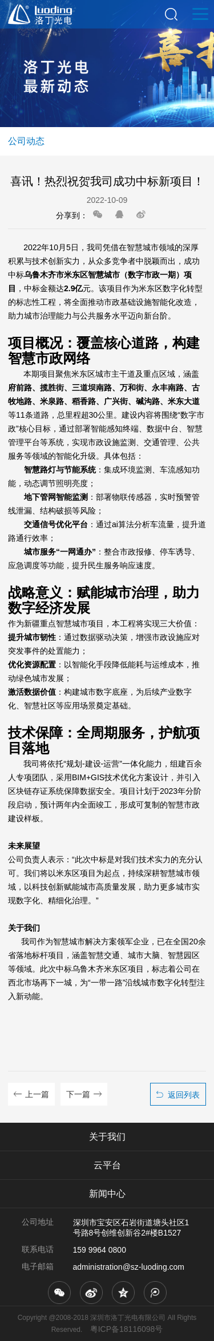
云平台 (107, 1165)
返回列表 (184, 1094)
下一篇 (78, 1094)
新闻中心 (107, 1194)
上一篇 (37, 1094)
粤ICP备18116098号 (126, 1329)
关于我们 (107, 1137)
